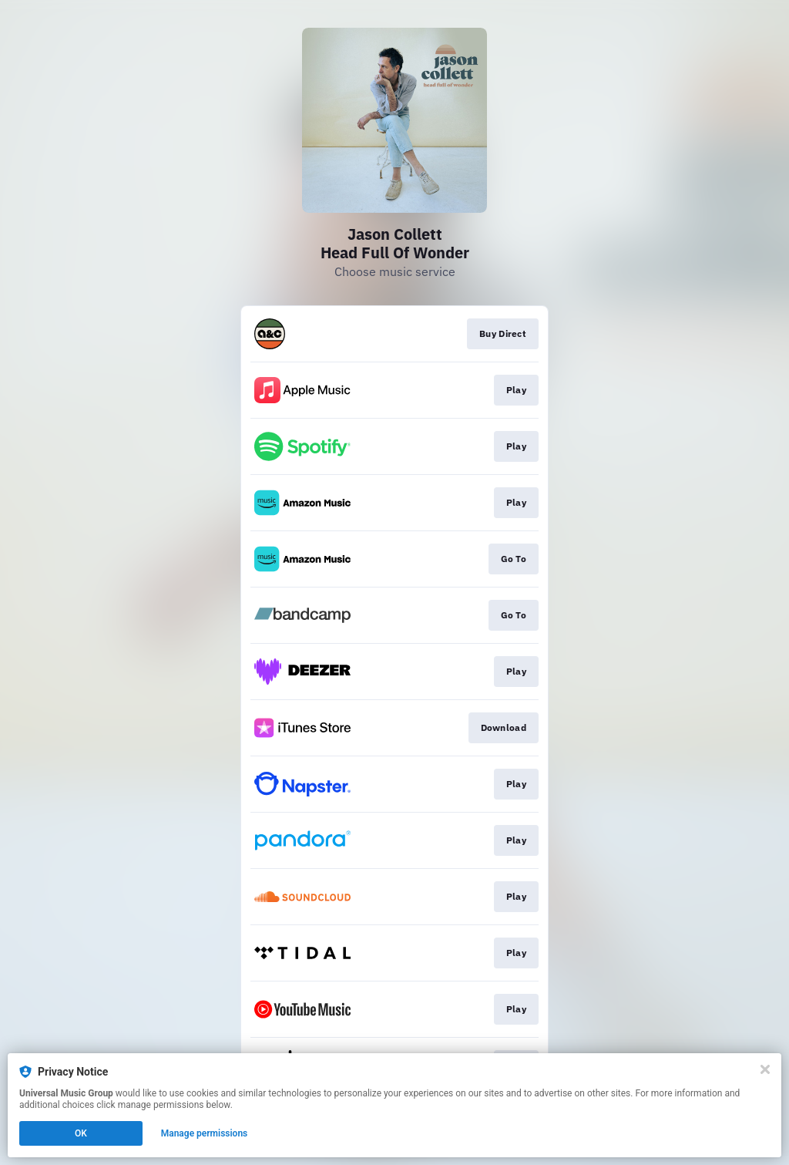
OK (81, 1133)
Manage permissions (204, 1133)
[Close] (765, 1069)
